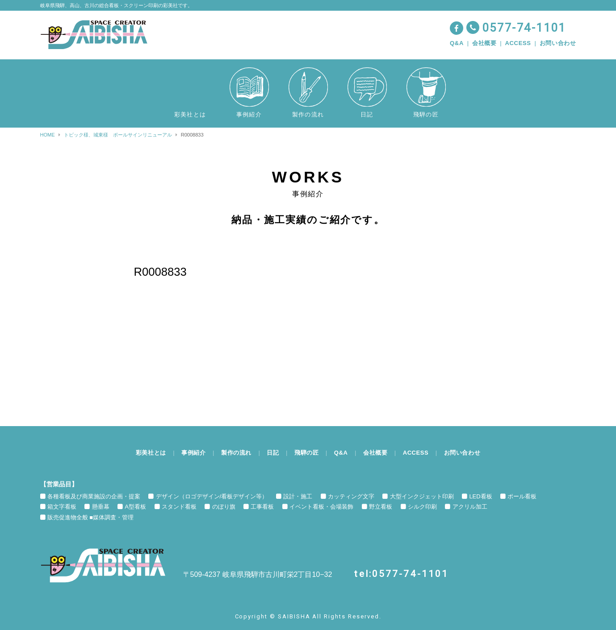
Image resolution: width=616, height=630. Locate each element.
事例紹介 (193, 452)
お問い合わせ (558, 43)
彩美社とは (150, 452)
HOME (47, 134)
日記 (273, 452)
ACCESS (518, 43)
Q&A (457, 43)
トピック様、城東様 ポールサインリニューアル (118, 134)
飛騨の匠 (306, 452)
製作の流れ (236, 452)
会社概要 (484, 43)
